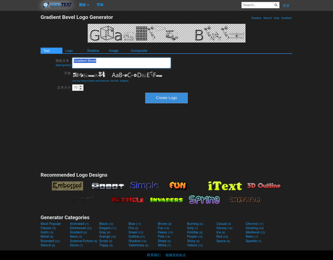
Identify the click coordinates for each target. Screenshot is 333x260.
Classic (48, 228)
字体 (67, 73)
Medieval (255, 232)
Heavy (165, 232)
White (164, 245)
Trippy (106, 245)
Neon (76, 236)
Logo (69, 51)
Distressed (81, 228)
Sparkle (253, 241)
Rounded (50, 241)
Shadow (256, 18)
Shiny (193, 241)
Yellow (195, 245)
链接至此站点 (176, 255)
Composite (139, 51)
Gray (276, 18)
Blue (134, 224)
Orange (107, 236)
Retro (252, 236)
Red (222, 236)
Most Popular (51, 224)
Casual (223, 224)
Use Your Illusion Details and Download (90, 81)
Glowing (255, 228)
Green (135, 232)
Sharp (164, 241)
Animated (79, 224)
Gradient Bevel (121, 63)
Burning (195, 224)
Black (106, 224)
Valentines (138, 245)
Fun (163, 228)
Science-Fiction (83, 241)
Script (105, 241)
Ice (220, 232)
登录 (286, 6)
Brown (165, 224)
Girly (192, 228)
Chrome (255, 224)
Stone (76, 245)
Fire (133, 228)
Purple (195, 236)
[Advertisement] (20, 78)
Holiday (195, 232)
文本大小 (64, 87)
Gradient (286, 18)
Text (46, 51)
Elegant (107, 228)
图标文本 (63, 63)
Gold (47, 232)
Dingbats (124, 81)
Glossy (224, 228)
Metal (47, 236)
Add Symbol (63, 65)
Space (223, 241)
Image (114, 51)
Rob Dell (115, 81)
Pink (164, 236)
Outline (136, 236)
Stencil (267, 18)
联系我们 (154, 255)
